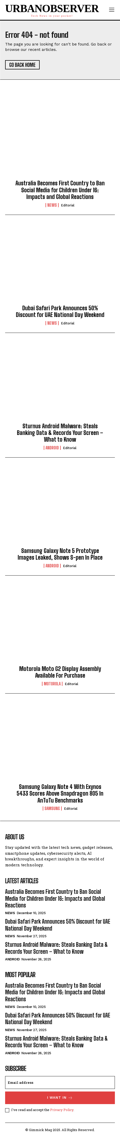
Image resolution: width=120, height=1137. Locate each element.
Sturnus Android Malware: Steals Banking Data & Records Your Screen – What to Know (60, 433)
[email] (60, 1082)
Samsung (52, 808)
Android (52, 448)
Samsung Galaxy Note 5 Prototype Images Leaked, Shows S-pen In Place (60, 554)
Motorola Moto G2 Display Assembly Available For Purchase (60, 672)
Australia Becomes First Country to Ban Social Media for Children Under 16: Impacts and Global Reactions (60, 190)
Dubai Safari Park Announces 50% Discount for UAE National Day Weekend (60, 311)
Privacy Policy (61, 1109)
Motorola (52, 684)
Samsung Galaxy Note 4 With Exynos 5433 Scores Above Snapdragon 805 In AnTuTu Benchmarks (60, 793)
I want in (60, 1097)
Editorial (67, 205)
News (52, 205)
